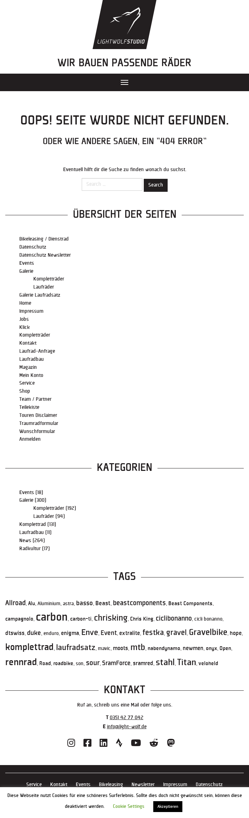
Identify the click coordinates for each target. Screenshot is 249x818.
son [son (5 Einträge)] (79, 663)
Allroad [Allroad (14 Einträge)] (15, 603)
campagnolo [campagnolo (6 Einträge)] (19, 619)
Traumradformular (38, 423)
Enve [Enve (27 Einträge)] (89, 632)
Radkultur (30, 548)
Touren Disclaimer (38, 415)
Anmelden (30, 439)
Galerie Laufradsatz (39, 295)
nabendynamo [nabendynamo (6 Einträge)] (164, 648)
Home (25, 303)
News (25, 540)
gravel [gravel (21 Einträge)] (176, 633)
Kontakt (27, 343)
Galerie (26, 271)
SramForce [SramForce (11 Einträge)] (116, 663)
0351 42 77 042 (126, 717)
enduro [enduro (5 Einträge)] (51, 633)
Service (27, 383)
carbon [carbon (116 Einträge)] (52, 617)
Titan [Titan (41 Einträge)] (186, 662)
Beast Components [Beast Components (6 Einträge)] (190, 603)
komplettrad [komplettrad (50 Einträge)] (29, 647)
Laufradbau (31, 359)
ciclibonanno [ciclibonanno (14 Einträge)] (174, 618)
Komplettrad (32, 524)
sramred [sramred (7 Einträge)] (143, 664)
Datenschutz (32, 247)
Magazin (28, 367)
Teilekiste (29, 407)
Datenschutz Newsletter (45, 255)
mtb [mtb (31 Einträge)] (137, 647)
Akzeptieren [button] (167, 806)
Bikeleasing (111, 784)
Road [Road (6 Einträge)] (45, 663)
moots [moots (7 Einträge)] (120, 648)
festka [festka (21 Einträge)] (153, 633)
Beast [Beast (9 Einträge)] (102, 603)
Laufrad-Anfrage (37, 351)
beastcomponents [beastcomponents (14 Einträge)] (139, 603)
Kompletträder (48, 279)
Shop (24, 391)
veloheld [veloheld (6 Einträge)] (208, 663)
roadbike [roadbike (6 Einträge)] (63, 663)
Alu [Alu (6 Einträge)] (31, 603)
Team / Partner (35, 399)
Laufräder (43, 287)
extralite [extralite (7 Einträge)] (129, 633)
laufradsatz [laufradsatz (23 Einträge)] (75, 648)
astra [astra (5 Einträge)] (68, 603)
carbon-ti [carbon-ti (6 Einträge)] (81, 619)
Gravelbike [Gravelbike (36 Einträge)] (208, 632)
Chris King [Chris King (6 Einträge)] (141, 619)
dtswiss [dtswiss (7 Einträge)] (15, 633)
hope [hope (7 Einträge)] (236, 633)
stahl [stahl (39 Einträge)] (165, 662)
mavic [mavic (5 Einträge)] (104, 648)
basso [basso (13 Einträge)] (84, 603)
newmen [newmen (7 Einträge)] (193, 648)
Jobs (24, 319)
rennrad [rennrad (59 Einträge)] (21, 662)
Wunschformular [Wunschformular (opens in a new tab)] (37, 431)
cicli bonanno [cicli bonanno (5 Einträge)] (208, 619)
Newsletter (143, 784)
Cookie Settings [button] (128, 806)
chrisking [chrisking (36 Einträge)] (111, 618)
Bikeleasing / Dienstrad (44, 239)
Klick (24, 327)
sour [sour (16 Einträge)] (93, 663)
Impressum (31, 311)
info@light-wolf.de (127, 726)
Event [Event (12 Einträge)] (109, 633)
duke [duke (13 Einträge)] (34, 632)
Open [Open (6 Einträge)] (225, 648)
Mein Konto (31, 375)
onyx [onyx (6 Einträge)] (211, 648)
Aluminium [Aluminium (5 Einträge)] (49, 603)
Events (26, 263)
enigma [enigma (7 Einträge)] (70, 633)
